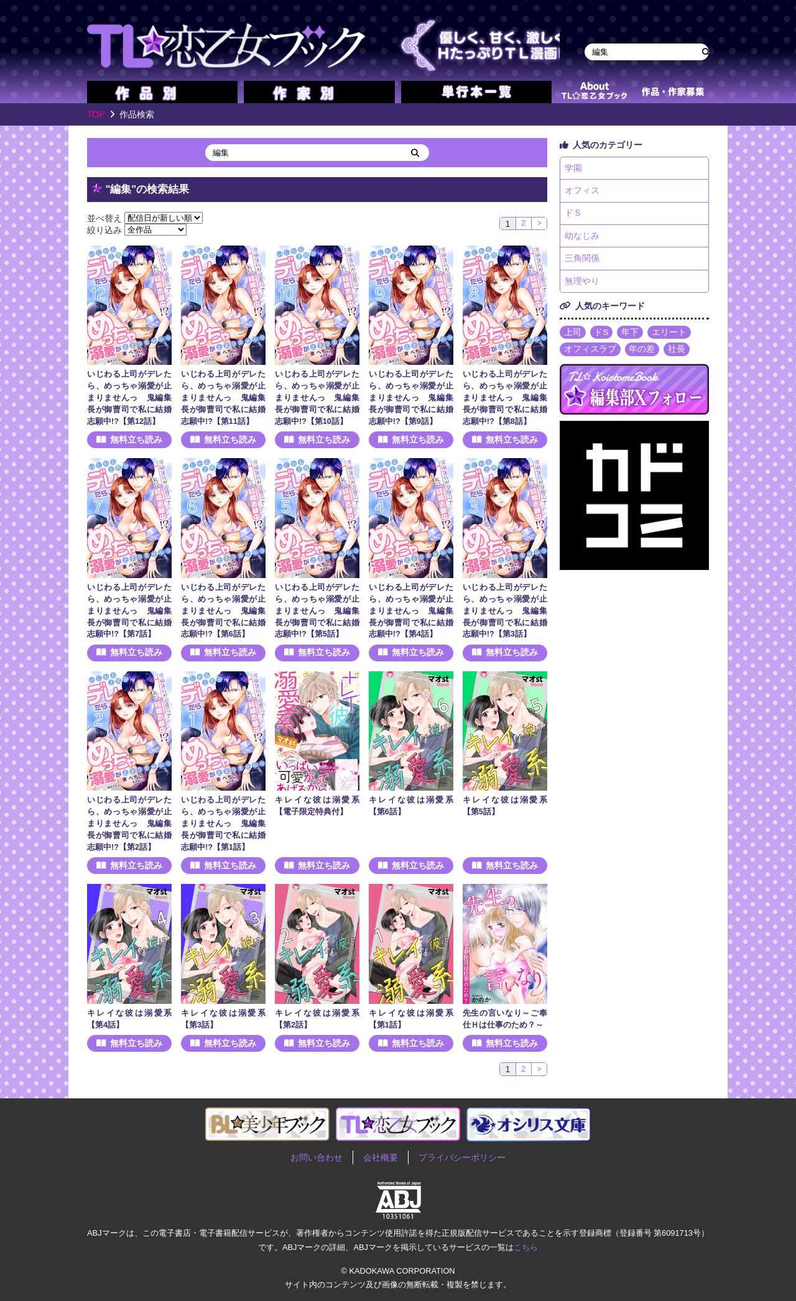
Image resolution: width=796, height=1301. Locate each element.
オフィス (582, 191)
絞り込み (104, 229)
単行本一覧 (476, 92)
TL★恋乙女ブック (323, 40)
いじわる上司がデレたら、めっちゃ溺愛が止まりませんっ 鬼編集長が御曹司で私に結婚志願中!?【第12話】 (129, 398)
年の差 (642, 353)
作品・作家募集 (673, 92)
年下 (630, 336)
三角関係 (582, 261)
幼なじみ (582, 238)
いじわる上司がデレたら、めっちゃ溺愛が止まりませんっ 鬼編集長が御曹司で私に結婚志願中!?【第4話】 (411, 611)
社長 (677, 353)
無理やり (582, 285)
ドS (602, 336)
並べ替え (104, 218)
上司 (572, 336)
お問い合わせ (316, 1157)
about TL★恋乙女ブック (594, 92)
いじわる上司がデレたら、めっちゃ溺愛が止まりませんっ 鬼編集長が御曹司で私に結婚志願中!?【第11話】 (223, 398)
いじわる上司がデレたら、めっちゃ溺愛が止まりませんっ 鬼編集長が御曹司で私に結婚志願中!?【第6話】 (223, 611)
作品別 (162, 92)
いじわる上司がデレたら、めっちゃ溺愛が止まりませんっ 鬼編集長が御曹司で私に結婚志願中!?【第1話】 (223, 824)
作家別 (319, 92)
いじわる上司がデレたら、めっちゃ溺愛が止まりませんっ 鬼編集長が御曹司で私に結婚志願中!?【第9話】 (411, 398)
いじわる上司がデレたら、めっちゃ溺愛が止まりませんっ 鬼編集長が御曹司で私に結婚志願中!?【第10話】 (317, 398)
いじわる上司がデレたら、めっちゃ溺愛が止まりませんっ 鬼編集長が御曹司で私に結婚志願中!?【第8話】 (505, 398)
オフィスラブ (590, 353)
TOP (96, 114)
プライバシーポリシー (462, 1157)
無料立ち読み (136, 440)
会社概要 (380, 1157)
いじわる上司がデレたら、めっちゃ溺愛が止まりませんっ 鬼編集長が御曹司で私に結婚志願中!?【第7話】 (129, 611)
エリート (669, 336)
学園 (573, 168)
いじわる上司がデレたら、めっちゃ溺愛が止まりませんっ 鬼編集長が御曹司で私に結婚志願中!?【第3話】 (505, 611)
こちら (526, 1247)
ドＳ (573, 215)
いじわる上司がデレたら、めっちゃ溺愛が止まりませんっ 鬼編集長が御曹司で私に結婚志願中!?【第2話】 (129, 824)
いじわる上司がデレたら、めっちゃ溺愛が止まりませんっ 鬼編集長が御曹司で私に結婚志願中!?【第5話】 (317, 611)
